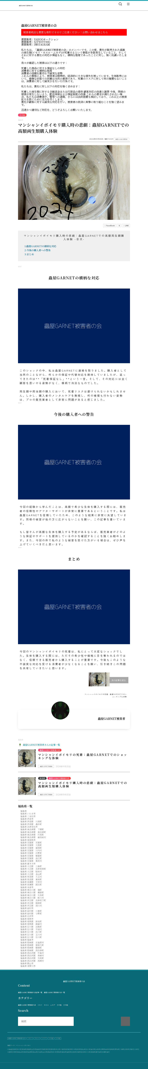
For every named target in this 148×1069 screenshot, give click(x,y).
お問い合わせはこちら (95, 32)
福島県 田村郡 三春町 (31, 910)
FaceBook (109, 225)
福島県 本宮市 (26, 887)
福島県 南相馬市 (28, 839)
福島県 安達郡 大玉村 (31, 876)
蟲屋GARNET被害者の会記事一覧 (30, 993)
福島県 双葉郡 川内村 (31, 850)
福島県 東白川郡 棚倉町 (32, 892)
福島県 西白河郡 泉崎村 (32, 955)
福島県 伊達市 (26, 818)
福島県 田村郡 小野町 (31, 913)
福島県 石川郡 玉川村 (31, 934)
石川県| (88, 1049)
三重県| (122, 1049)
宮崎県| (93, 1052)
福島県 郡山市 (26, 963)
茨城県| (43, 1049)
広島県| (40, 1052)
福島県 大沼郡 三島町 (31, 866)
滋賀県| (127, 1049)
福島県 (23, 810)
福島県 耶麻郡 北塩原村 (32, 942)
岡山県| (35, 1052)
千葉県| (62, 1049)
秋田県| (29, 1049)
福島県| (38, 1049)
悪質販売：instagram (35, 44)
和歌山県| (20, 1052)
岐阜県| (107, 1049)
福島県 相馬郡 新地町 (31, 921)
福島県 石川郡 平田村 (31, 929)
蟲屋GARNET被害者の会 (27, 1005)
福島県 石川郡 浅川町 (31, 931)
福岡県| (69, 1052)
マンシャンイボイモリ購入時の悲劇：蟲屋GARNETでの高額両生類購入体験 (82, 784)
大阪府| (136, 1049)
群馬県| (53, 1049)
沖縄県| (104, 1052)
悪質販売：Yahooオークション (39, 39)
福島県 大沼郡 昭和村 (31, 871)
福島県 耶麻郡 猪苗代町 (32, 945)
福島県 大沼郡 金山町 (31, 874)
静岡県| (112, 1049)
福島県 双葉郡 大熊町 (31, 845)
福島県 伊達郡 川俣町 (31, 821)
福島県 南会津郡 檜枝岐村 (33, 837)
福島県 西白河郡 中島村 (32, 952)
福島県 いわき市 (28, 813)
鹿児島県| (99, 1052)
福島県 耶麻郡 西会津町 (32, 950)
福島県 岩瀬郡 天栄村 (31, 881)
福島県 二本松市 (28, 816)
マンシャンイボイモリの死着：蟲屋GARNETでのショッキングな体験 (82, 756)
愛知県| (117, 1049)
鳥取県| (25, 1052)
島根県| (30, 1052)
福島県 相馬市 (26, 918)
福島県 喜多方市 (28, 863)
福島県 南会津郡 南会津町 (33, 832)
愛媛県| (59, 1052)
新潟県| (78, 1049)
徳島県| (49, 1052)
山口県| (45, 1052)
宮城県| (24, 1049)
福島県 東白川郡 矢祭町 (32, 895)
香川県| (54, 1052)
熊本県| (83, 1052)
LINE (126, 225)
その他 (59, 1005)
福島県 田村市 (26, 908)
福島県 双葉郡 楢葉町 (31, 855)
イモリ (39, 1005)
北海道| (9, 1049)
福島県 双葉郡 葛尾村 (31, 860)
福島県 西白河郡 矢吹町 (32, 958)
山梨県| (98, 1049)
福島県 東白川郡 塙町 (31, 889)
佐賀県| (74, 1052)
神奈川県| (73, 1049)
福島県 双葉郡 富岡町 (31, 847)
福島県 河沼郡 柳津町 (31, 903)
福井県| (93, 1049)
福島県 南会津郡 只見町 (32, 834)
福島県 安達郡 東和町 (31, 879)
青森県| (14, 1049)
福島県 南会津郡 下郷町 (32, 829)
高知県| (64, 1052)
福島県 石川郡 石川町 (31, 937)
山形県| (34, 1049)
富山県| (83, 1049)
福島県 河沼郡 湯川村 (31, 905)
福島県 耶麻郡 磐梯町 (31, 947)
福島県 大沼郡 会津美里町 (33, 868)
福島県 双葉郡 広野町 (31, 852)
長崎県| (78, 1052)
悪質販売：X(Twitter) (35, 42)
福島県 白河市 (26, 916)
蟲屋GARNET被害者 (121, 139)
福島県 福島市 (26, 939)
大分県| (88, 1052)
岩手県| (19, 1049)
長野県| (103, 1049)
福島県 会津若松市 (29, 826)
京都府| (132, 1049)
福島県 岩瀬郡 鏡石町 (31, 884)
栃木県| (48, 1049)
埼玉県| (58, 1049)
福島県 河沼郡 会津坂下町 (33, 900)
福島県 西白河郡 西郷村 (32, 960)
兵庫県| (9, 1052)
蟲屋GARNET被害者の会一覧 (54, 993)
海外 (108, 1052)
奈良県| (14, 1052)
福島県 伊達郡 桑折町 (31, 824)
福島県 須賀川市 (28, 965)
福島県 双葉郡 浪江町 (31, 858)
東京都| (67, 1049)
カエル (46, 1005)
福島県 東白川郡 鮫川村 (32, 897)
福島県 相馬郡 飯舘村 (31, 923)
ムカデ (52, 1005)
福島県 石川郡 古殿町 (31, 926)
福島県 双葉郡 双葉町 (31, 842)
